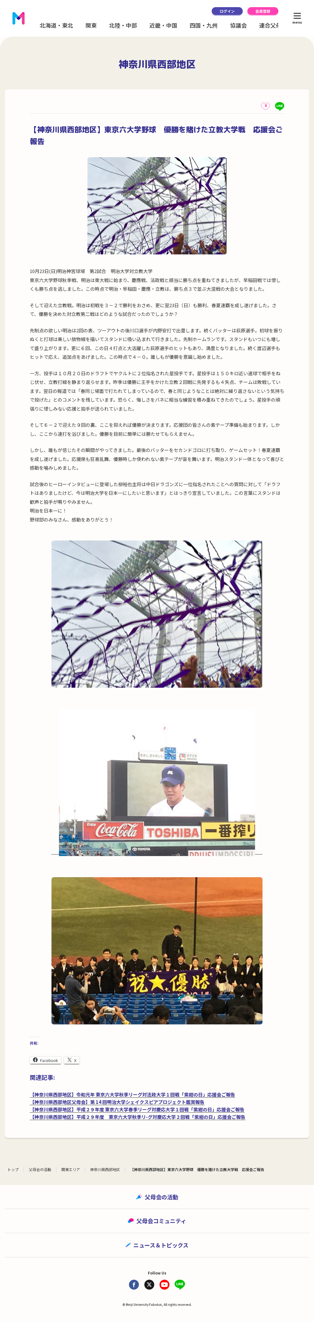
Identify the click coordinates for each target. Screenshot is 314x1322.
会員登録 (262, 11)
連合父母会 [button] (273, 25)
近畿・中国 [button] (163, 25)
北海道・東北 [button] (56, 25)
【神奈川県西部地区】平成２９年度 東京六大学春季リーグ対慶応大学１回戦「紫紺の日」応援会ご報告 (137, 1109)
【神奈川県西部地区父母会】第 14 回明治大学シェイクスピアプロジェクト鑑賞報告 (117, 1102)
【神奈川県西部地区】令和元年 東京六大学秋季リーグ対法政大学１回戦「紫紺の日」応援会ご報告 (132, 1094)
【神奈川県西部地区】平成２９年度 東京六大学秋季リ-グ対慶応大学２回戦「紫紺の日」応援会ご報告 (137, 1117)
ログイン (227, 11)
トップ (13, 1169)
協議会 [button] (238, 25)
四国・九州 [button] (204, 25)
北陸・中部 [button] (123, 25)
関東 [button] (91, 25)
